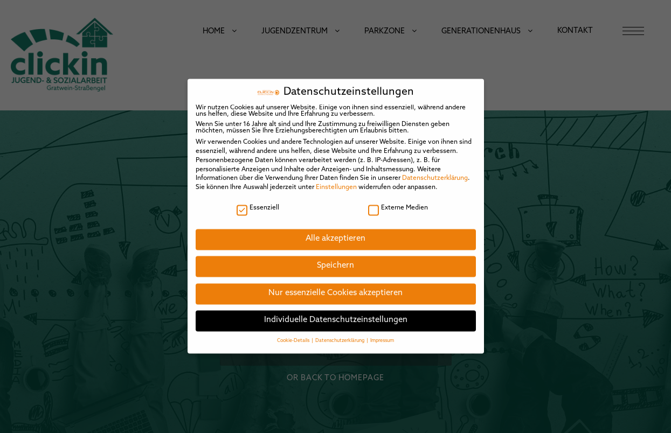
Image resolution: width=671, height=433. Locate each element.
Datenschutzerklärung (435, 171)
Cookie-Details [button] (293, 333)
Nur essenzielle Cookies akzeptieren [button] (335, 286)
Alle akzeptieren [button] (335, 231)
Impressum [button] (382, 333)
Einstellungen (336, 180)
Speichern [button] (335, 259)
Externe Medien (398, 200)
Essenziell (258, 200)
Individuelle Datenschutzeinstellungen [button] (335, 313)
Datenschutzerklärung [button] (340, 333)
